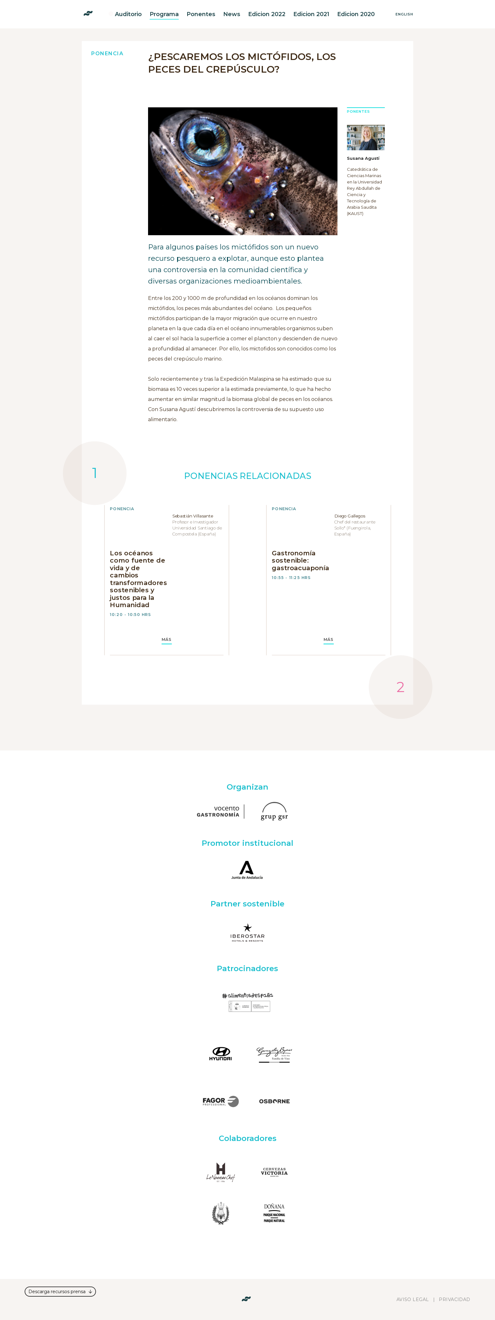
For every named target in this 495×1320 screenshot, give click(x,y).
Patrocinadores (247, 968)
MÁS (167, 639)
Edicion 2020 (356, 14)
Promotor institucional (247, 843)
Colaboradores (248, 1138)
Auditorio (128, 14)
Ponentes (201, 14)
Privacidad (454, 1299)
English (404, 14)
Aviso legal (413, 1299)
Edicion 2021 (311, 14)
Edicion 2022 (266, 14)
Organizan (247, 786)
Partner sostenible (247, 903)
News (231, 14)
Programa (164, 14)
